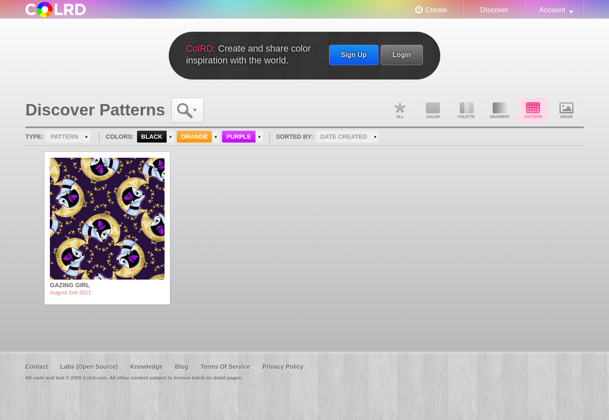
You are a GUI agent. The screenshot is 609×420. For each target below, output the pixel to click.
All (399, 110)
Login (401, 54)
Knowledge (146, 366)
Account (552, 9)
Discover (494, 9)
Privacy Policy (283, 366)
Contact (36, 366)
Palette (466, 110)
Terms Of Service (225, 366)
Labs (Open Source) (89, 366)
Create (436, 9)
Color (433, 110)
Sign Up (354, 54)
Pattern (533, 110)
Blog (181, 366)
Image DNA (566, 110)
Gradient (500, 110)
